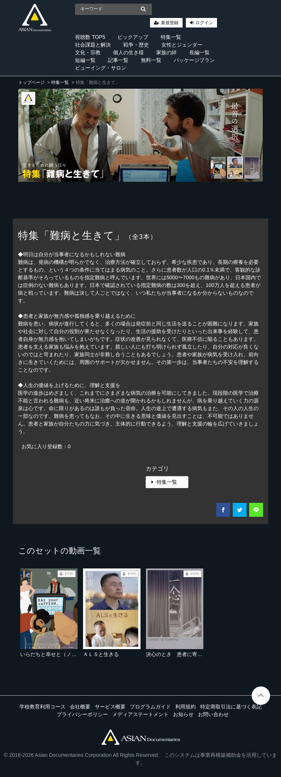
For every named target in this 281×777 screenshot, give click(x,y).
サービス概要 (110, 707)
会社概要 (80, 707)
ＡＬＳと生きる (101, 654)
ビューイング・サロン (100, 68)
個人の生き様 (128, 52)
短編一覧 (85, 60)
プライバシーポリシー (82, 714)
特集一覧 (171, 37)
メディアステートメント (140, 714)
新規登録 (170, 22)
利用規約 (185, 707)
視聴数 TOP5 (90, 37)
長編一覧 (199, 52)
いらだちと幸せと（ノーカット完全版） (66, 654)
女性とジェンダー (181, 45)
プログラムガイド (150, 707)
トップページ (31, 82)
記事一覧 (118, 60)
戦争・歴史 (136, 45)
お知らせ (183, 714)
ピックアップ (132, 37)
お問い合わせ (213, 714)
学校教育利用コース (42, 707)
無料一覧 (151, 60)
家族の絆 (166, 52)
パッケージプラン (194, 60)
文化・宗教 (88, 52)
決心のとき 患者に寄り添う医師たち (189, 654)
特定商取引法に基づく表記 (231, 707)
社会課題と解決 (93, 45)
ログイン (204, 22)
